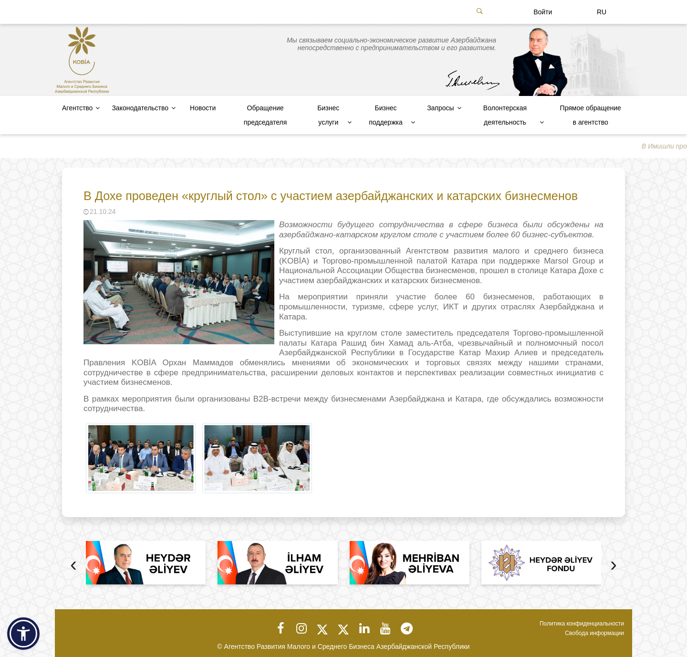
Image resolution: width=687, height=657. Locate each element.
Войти (542, 12)
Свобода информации (594, 633)
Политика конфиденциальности (582, 623)
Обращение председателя (265, 115)
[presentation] (73, 565)
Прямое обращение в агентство (590, 115)
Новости (203, 108)
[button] (23, 633)
